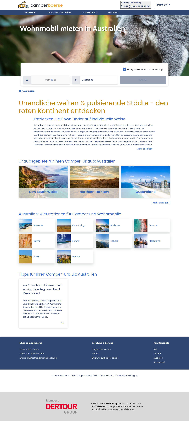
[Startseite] (20, 91)
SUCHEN (142, 79)
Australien (158, 358)
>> (62, 322)
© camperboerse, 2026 (64, 375)
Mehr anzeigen (144, 148)
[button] (163, 4)
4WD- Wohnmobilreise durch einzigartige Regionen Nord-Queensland (43, 289)
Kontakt (95, 353)
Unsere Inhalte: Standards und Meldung (38, 358)
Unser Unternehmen (29, 349)
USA (155, 349)
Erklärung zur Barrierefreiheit (105, 358)
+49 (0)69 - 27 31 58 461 (135, 6)
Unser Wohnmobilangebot (32, 353)
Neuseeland (159, 362)
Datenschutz (106, 375)
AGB (95, 375)
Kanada (157, 353)
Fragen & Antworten (101, 349)
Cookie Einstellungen (126, 375)
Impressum (84, 375)
